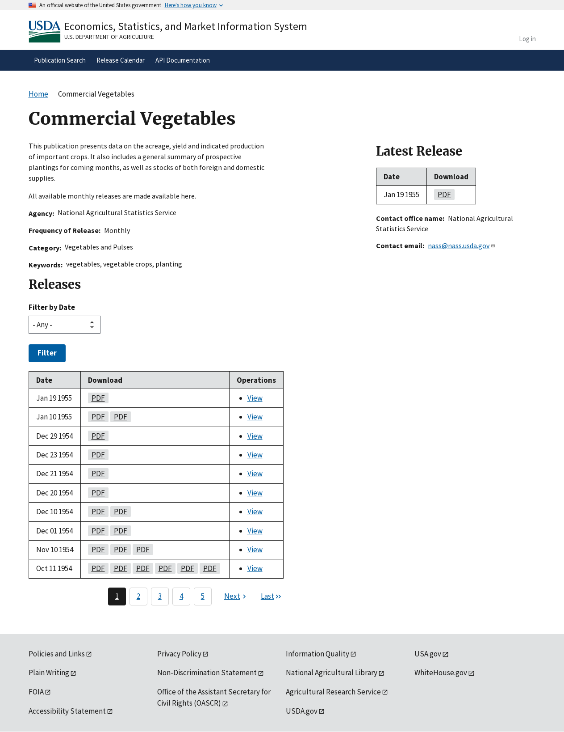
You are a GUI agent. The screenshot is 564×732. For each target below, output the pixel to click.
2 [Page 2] (138, 596)
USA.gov (427, 654)
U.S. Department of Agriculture (109, 37)
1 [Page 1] (117, 596)
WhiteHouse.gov (440, 672)
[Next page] (236, 596)
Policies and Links (57, 654)
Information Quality (317, 654)
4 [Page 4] (181, 596)
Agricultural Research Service (333, 692)
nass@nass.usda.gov (462, 245)
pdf (96, 398)
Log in (527, 39)
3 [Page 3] (160, 596)
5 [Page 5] (203, 596)
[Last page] (271, 596)
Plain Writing (49, 672)
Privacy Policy (179, 654)
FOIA (36, 692)
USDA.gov (302, 711)
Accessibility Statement (67, 711)
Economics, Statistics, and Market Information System (185, 26)
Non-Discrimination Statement (207, 672)
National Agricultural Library (331, 672)
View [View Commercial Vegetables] (255, 398)
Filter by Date (52, 307)
